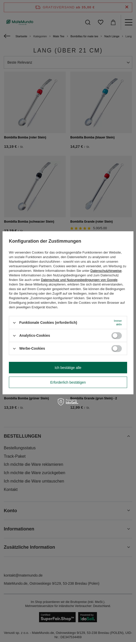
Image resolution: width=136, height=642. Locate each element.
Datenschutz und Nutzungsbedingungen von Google (79, 280)
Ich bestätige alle (68, 368)
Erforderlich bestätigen (68, 382)
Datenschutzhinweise (106, 271)
